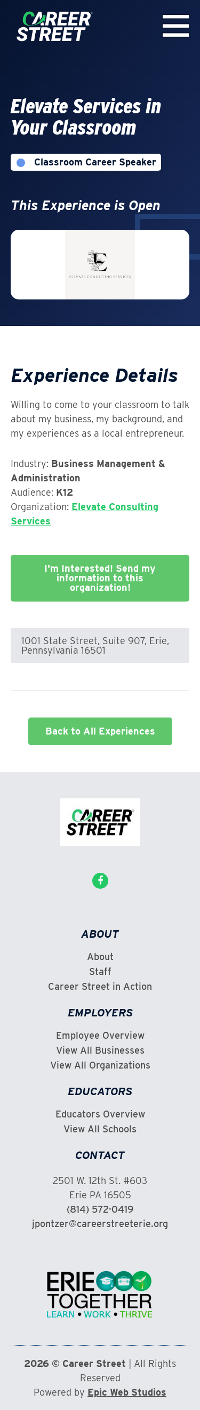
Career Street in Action (100, 986)
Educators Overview (100, 1114)
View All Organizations (100, 1065)
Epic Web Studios (126, 1392)
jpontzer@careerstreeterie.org (100, 1223)
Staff (100, 972)
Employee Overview (100, 1035)
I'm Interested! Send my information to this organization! (100, 578)
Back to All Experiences (100, 731)
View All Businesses (100, 1050)
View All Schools (100, 1129)
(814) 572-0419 (100, 1209)
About (100, 957)
